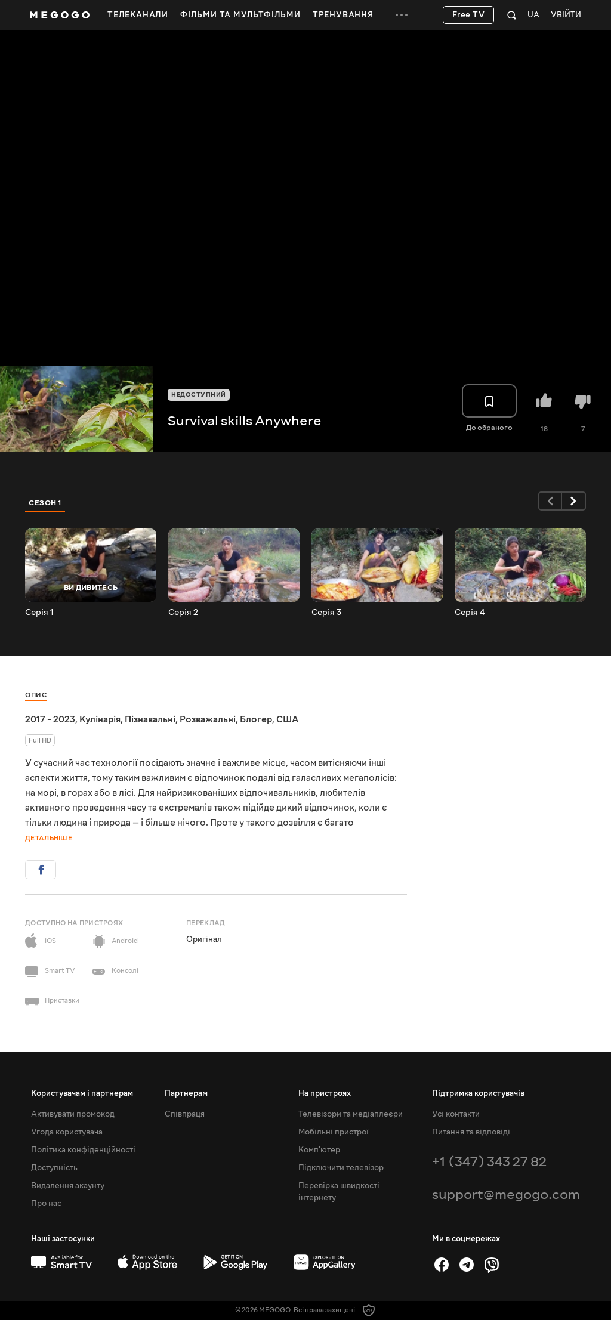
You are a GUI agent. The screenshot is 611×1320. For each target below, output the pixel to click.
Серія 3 (326, 612)
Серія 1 (39, 612)
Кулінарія (100, 719)
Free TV (468, 15)
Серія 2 (183, 612)
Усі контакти (456, 1114)
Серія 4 (470, 612)
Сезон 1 (45, 503)
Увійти (566, 15)
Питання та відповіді (471, 1132)
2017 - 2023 (50, 719)
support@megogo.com (506, 1194)
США (287, 719)
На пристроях (324, 1093)
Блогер (256, 719)
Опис (36, 695)
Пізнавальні (150, 719)
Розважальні (208, 719)
